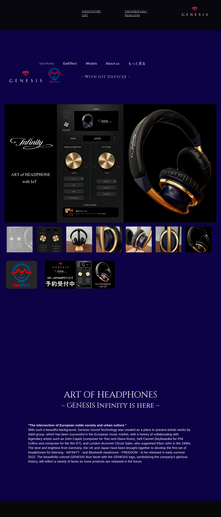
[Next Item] (208, 163)
